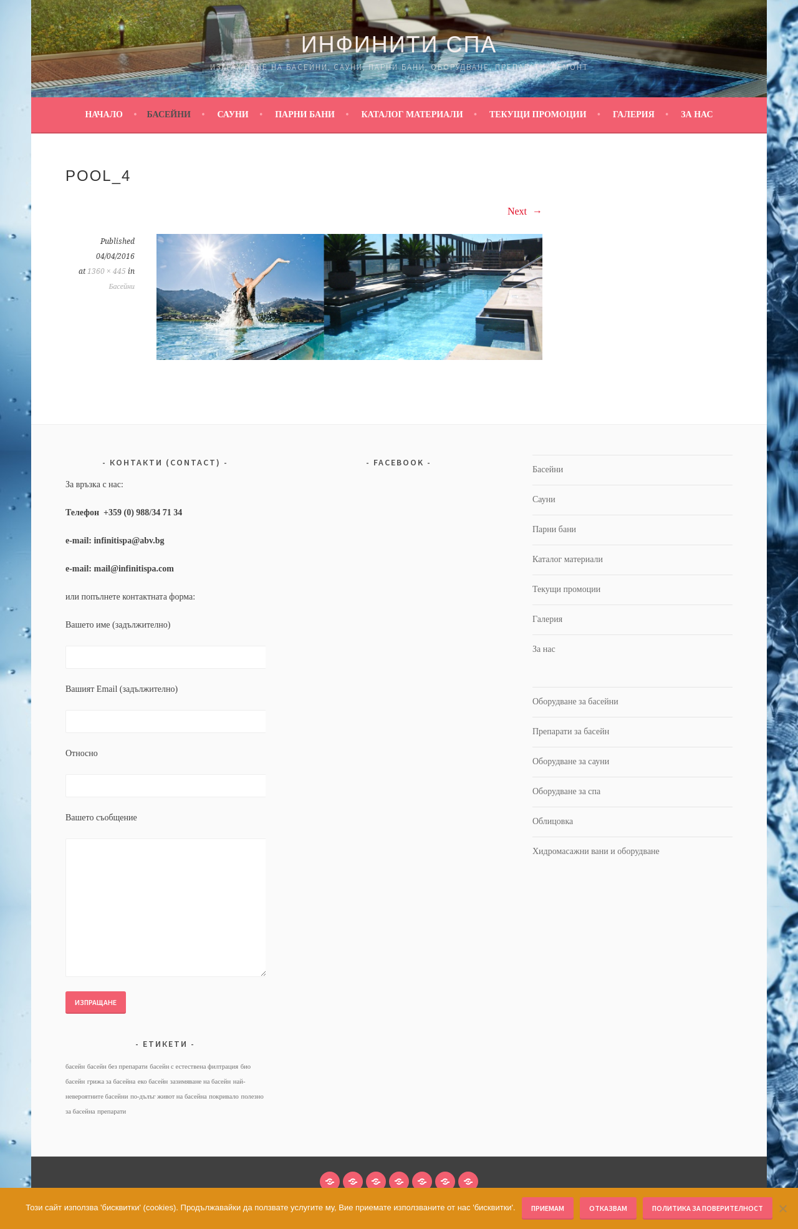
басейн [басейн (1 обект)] (75, 1066)
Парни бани (305, 114)
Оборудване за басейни (575, 701)
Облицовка (552, 821)
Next (524, 211)
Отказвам (608, 1208)
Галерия (634, 114)
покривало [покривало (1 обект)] (224, 1096)
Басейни (169, 114)
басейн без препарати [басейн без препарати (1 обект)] (117, 1066)
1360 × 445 (106, 271)
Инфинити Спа (399, 44)
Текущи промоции (538, 114)
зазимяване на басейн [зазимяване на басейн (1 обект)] (200, 1081)
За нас (697, 114)
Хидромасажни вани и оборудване (596, 851)
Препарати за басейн (570, 731)
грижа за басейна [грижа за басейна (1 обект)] (111, 1081)
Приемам (547, 1208)
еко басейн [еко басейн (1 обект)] (153, 1081)
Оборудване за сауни (570, 761)
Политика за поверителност (707, 1208)
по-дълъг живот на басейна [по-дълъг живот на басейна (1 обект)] (168, 1096)
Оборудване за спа (566, 791)
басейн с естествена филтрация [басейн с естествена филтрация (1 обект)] (194, 1066)
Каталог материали (412, 114)
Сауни (232, 114)
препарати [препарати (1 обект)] (111, 1111)
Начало (104, 114)
